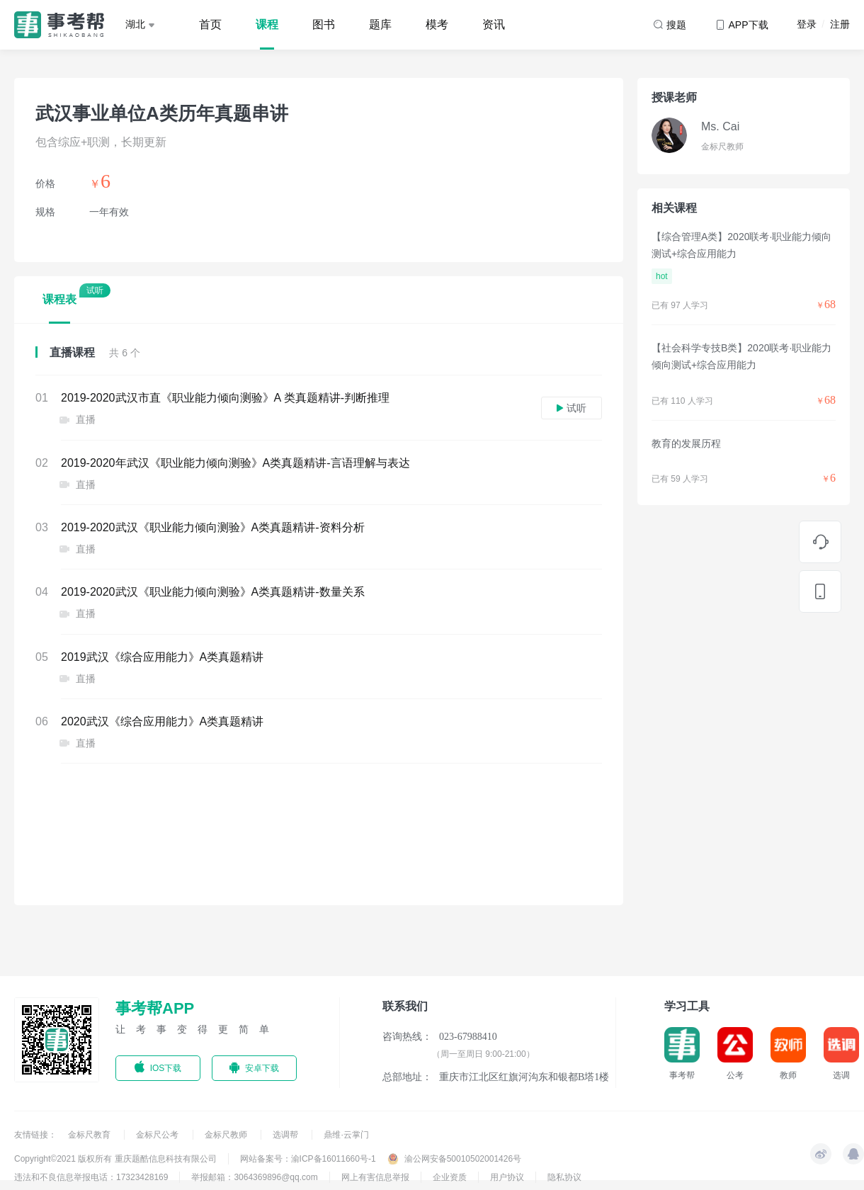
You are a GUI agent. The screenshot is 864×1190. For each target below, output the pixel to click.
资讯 (493, 24)
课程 (267, 24)
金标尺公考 (158, 1135)
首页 (210, 24)
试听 (571, 408)
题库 (380, 24)
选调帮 (286, 1135)
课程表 (59, 299)
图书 (323, 24)
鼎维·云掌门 (346, 1135)
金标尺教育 (90, 1135)
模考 (437, 24)
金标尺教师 (227, 1135)
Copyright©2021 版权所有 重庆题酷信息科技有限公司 (115, 1159)
